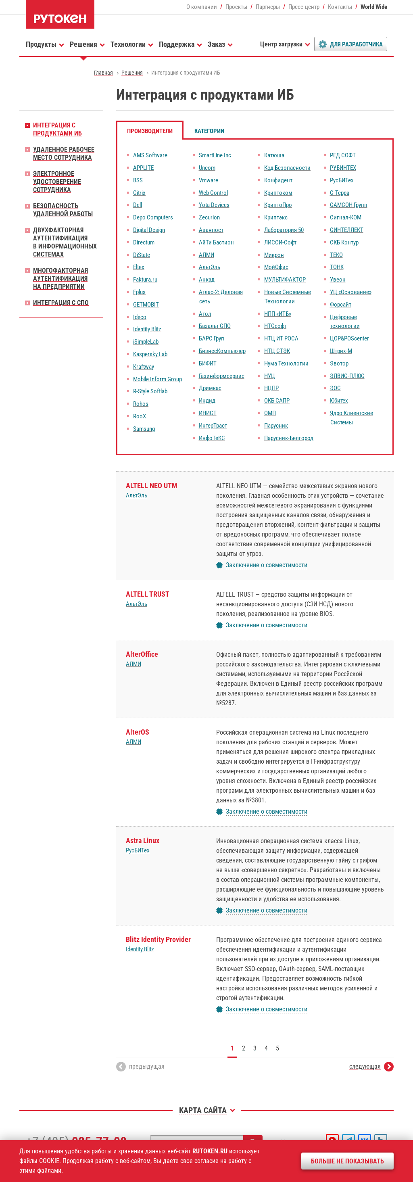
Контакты (340, 6)
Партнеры (268, 6)
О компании (201, 6)
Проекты (236, 6)
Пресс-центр (303, 6)
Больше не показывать (347, 1161)
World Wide (374, 6)
